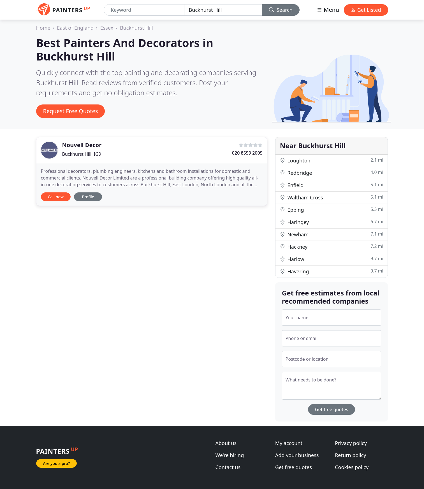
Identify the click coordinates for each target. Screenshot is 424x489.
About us (226, 443)
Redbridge (331, 172)
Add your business (297, 455)
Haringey (331, 221)
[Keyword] (144, 10)
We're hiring (230, 455)
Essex (106, 27)
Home (43, 27)
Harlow (331, 258)
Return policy (350, 455)
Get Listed (366, 9)
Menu (328, 9)
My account (288, 443)
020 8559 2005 (247, 153)
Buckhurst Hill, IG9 (81, 154)
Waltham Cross (331, 197)
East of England (75, 27)
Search (281, 9)
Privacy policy (351, 443)
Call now (56, 196)
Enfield (331, 184)
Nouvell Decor (82, 145)
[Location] (223, 10)
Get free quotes (331, 409)
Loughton (331, 160)
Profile (88, 196)
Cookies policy (352, 467)
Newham (331, 234)
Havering (331, 271)
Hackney (331, 246)
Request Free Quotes (70, 111)
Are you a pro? (56, 463)
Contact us (228, 467)
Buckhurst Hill (136, 27)
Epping (331, 209)
